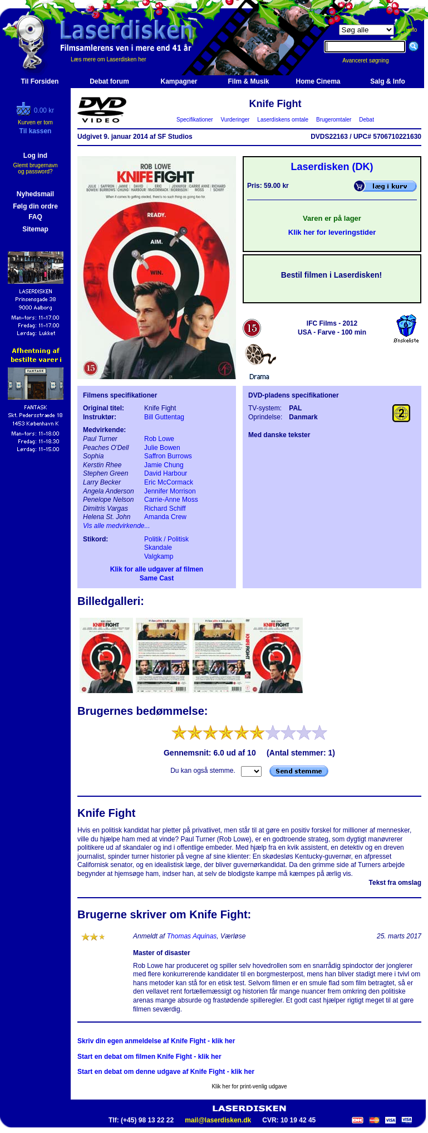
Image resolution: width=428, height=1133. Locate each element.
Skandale (158, 547)
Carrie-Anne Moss (171, 499)
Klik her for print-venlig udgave (249, 1086)
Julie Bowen (162, 448)
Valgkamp (158, 556)
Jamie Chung (164, 465)
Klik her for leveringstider (332, 232)
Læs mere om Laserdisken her (108, 59)
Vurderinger (235, 120)
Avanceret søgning (371, 60)
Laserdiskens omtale (283, 120)
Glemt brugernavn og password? (35, 168)
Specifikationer (195, 120)
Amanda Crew (165, 517)
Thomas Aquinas (192, 936)
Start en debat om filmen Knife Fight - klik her (149, 1057)
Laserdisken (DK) (332, 166)
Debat (366, 120)
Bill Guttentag (164, 417)
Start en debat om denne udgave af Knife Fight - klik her (165, 1072)
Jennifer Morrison (170, 491)
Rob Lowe (159, 439)
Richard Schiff (164, 508)
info (412, 30)
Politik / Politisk (166, 539)
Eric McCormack (168, 482)
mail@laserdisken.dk (218, 1120)
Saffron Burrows (168, 456)
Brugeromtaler (333, 120)
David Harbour (165, 473)
